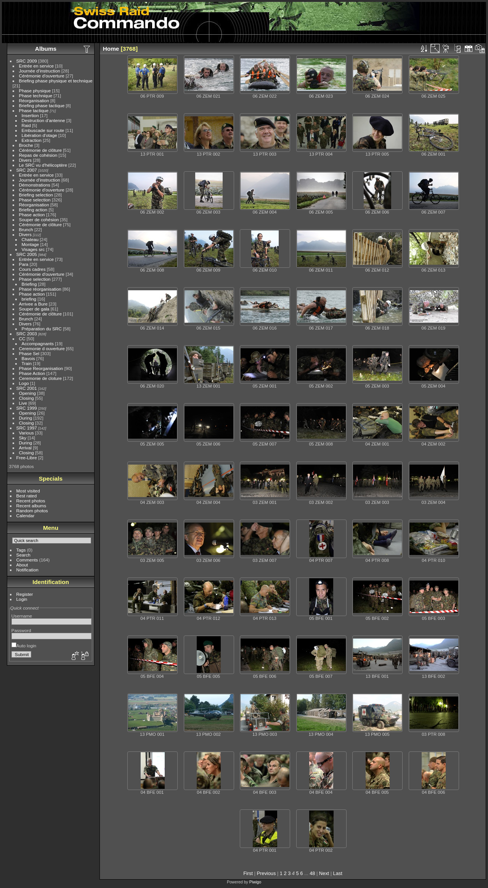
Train (27, 363)
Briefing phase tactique (42, 105)
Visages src (33, 249)
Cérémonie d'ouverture (41, 75)
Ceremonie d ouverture (42, 348)
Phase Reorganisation (41, 368)
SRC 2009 (26, 60)
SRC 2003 (26, 333)
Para (24, 264)
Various (26, 432)
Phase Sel (29, 353)
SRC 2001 (26, 388)
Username (21, 615)
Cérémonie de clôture (40, 150)
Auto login (23, 645)
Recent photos (30, 500)
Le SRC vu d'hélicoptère (43, 164)
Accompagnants (38, 343)
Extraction (32, 140)
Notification (27, 569)
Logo (24, 383)
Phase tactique (34, 110)
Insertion (30, 115)
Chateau (30, 239)
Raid (26, 125)
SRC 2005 (26, 254)
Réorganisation (34, 100)
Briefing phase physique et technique (56, 80)
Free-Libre (26, 457)
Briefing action (33, 209)
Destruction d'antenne (43, 120)
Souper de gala (34, 308)
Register (24, 594)
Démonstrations (34, 184)
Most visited (28, 490)
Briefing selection (36, 194)
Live (23, 403)
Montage (30, 244)
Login (21, 599)
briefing (29, 298)
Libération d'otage (39, 135)
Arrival (25, 447)
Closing (26, 398)
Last (337, 873)
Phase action (32, 214)
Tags (21, 549)
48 (312, 873)
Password (21, 630)
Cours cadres (32, 269)
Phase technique (36, 95)
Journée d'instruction (39, 70)
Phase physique (35, 90)
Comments (27, 559)
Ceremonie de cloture (40, 378)
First (248, 873)
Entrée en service (36, 65)
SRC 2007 (26, 169)
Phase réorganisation (40, 288)
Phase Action (32, 373)
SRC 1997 (26, 427)
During (25, 417)
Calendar (25, 515)
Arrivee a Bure (33, 303)
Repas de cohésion (38, 155)
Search (23, 554)
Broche (26, 145)
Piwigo (255, 882)
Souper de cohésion (39, 219)
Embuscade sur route (43, 130)
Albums (45, 48)
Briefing (29, 284)
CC (22, 338)
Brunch (26, 229)
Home (111, 48)
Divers (25, 160)
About (22, 564)
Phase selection (35, 199)
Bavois (28, 358)
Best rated (26, 495)
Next (324, 873)
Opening (27, 393)
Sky (23, 437)
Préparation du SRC (42, 328)
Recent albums (31, 505)
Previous (266, 873)
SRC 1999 (26, 407)
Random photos (32, 510)
